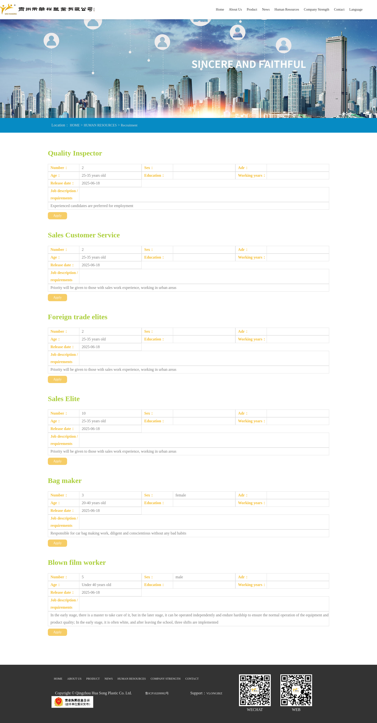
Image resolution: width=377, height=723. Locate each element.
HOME (75, 125)
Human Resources (287, 9)
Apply (57, 215)
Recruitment (129, 125)
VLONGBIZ (214, 693)
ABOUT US (74, 678)
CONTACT (192, 678)
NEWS (109, 678)
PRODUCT (93, 678)
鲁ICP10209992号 (157, 693)
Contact (339, 9)
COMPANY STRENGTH (166, 678)
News (266, 9)
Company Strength (316, 9)
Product (252, 9)
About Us (235, 9)
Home (220, 9)
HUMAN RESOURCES (100, 125)
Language (356, 9)
